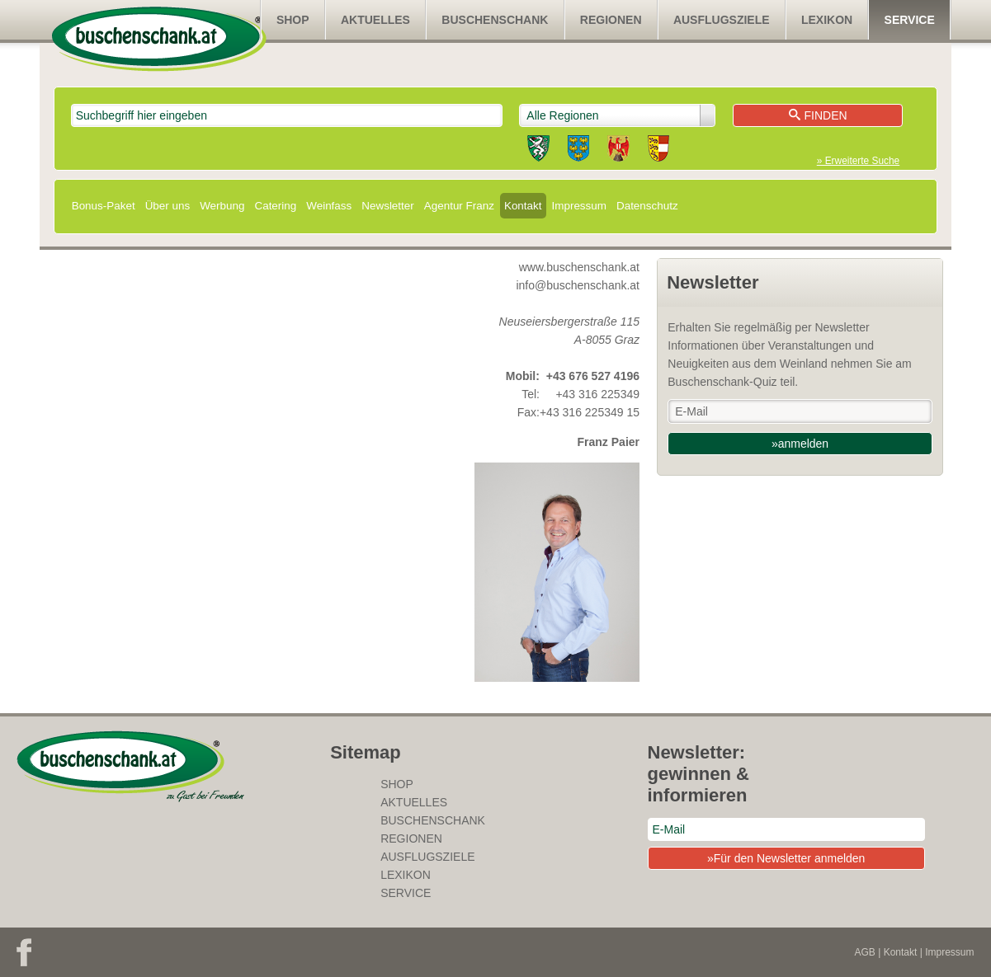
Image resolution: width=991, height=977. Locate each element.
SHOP (292, 19)
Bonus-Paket (103, 206)
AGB (865, 952)
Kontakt (523, 206)
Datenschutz (647, 206)
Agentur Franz (459, 206)
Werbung (222, 206)
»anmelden (800, 443)
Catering (275, 206)
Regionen (611, 19)
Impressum (579, 206)
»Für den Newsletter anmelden (786, 858)
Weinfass (329, 206)
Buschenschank (494, 19)
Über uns (168, 206)
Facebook (24, 952)
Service (910, 19)
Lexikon (826, 19)
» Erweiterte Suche (858, 161)
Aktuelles (375, 19)
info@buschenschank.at (577, 285)
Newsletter (387, 206)
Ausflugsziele (721, 19)
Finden (818, 115)
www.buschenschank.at (579, 267)
